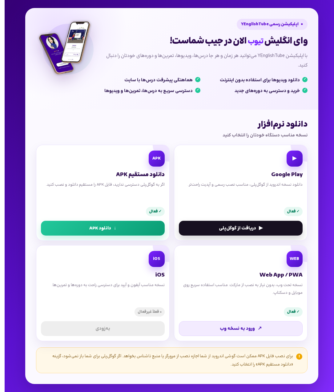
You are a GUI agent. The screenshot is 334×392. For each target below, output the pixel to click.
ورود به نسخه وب (236, 328)
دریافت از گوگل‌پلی (236, 228)
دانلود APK (98, 228)
